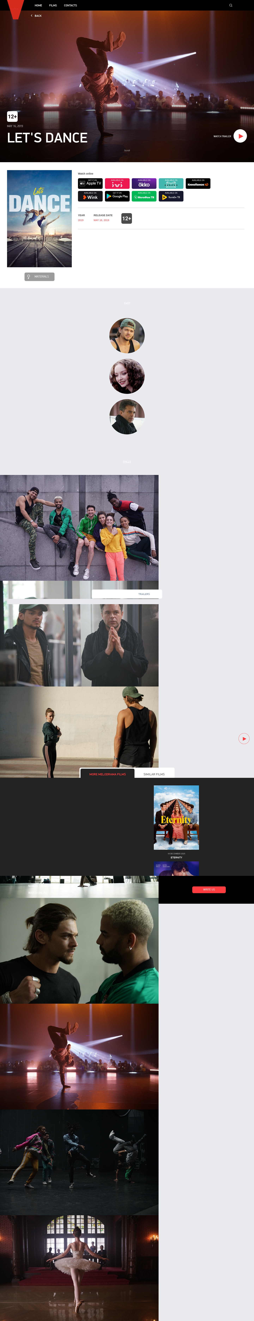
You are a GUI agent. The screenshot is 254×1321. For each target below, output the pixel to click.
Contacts (70, 5)
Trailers (144, 594)
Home (38, 5)
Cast (127, 303)
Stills (127, 461)
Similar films (154, 774)
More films (107, 774)
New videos (109, 594)
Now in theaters (40, 886)
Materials (42, 276)
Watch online (37, 893)
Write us (209, 890)
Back (38, 15)
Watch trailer (222, 136)
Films (53, 5)
